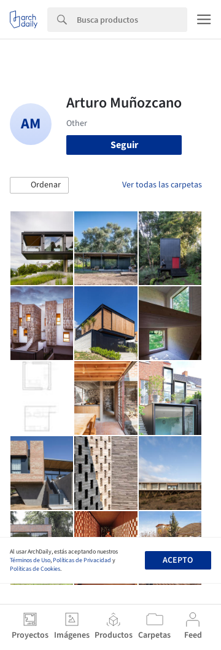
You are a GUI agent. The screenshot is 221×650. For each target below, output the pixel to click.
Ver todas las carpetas (162, 185)
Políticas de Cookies (35, 569)
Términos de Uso (30, 560)
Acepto (178, 560)
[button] (39, 185)
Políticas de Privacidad (82, 560)
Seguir (124, 145)
